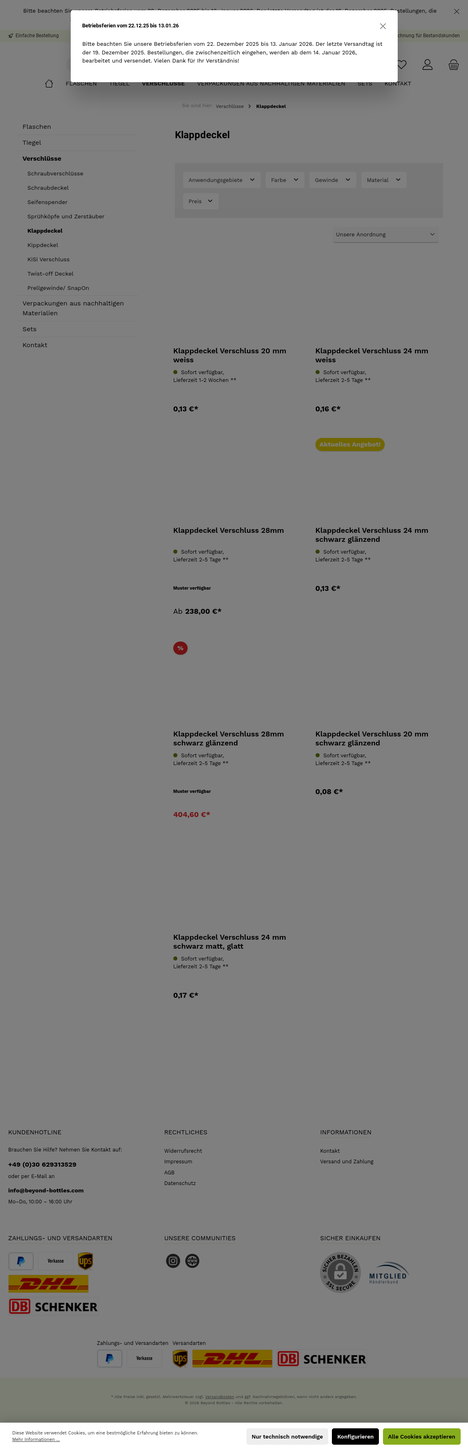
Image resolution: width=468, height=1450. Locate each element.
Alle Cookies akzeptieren (421, 1436)
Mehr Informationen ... (36, 1439)
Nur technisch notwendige (287, 1436)
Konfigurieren (355, 1436)
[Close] (383, 26)
